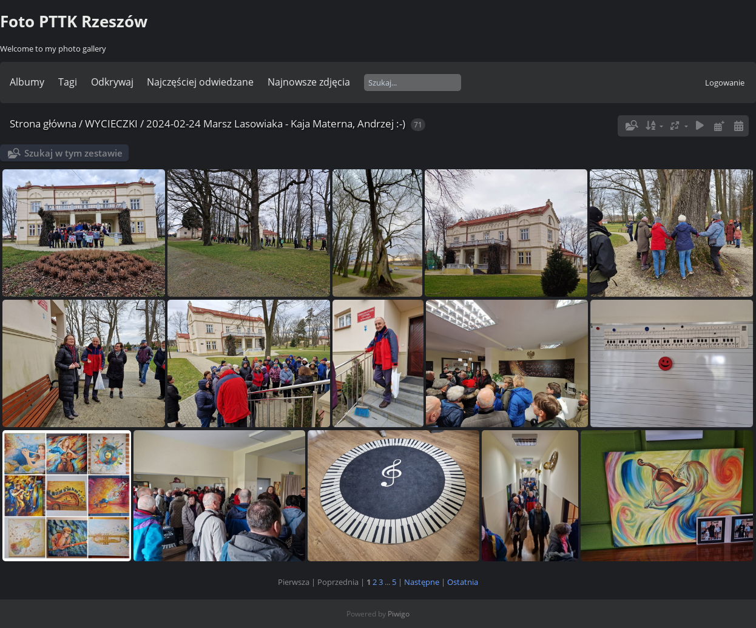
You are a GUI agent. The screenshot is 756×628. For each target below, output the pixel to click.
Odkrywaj (112, 82)
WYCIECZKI (111, 123)
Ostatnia (462, 581)
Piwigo (399, 614)
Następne (421, 581)
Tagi (67, 82)
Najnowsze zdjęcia (309, 82)
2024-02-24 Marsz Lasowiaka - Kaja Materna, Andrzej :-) (275, 123)
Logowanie (724, 82)
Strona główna (43, 123)
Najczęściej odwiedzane (200, 82)
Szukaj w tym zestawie (73, 153)
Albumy (27, 82)
